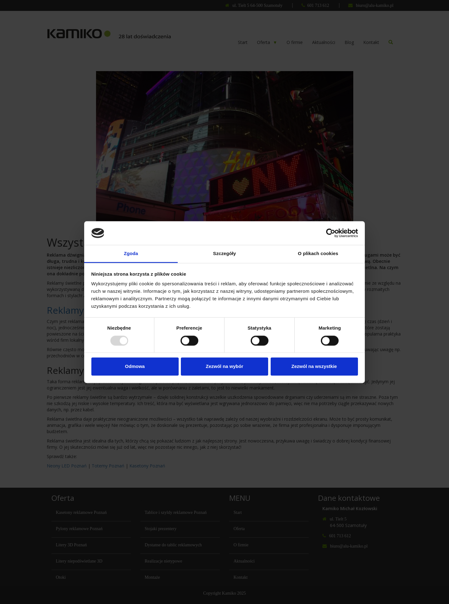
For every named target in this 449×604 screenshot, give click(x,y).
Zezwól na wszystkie (314, 366)
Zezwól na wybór (224, 366)
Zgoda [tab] (131, 253)
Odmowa (135, 366)
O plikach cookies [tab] (318, 253)
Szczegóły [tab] (224, 253)
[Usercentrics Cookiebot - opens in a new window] (330, 233)
